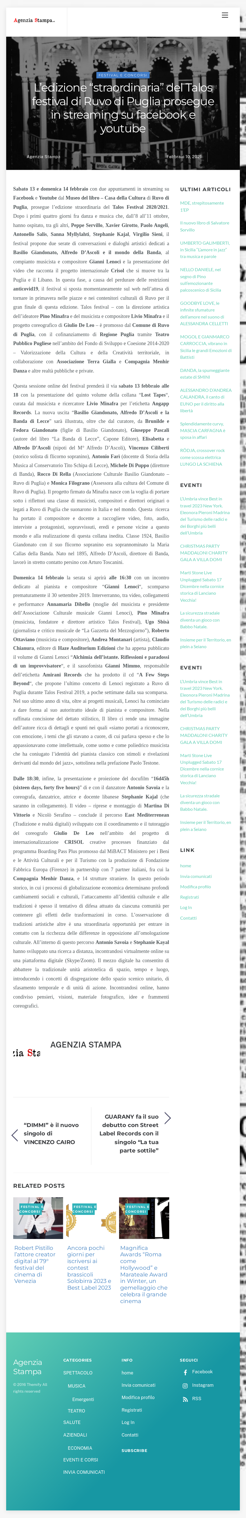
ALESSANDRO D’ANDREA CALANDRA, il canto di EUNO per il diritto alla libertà (206, 400)
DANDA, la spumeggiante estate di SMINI (204, 373)
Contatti (188, 917)
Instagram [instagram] (196, 1385)
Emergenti (83, 1399)
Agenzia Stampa (43, 156)
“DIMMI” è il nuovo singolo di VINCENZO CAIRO (51, 1133)
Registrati (189, 896)
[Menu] (225, 15)
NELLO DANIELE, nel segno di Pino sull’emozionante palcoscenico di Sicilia (200, 279)
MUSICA (76, 1386)
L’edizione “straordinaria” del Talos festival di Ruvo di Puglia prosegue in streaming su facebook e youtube (123, 108)
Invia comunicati (196, 876)
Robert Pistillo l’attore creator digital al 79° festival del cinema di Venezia (34, 1265)
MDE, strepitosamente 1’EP (202, 206)
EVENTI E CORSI (80, 1460)
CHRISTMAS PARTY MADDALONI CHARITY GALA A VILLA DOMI (204, 552)
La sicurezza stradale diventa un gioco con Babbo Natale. (200, 619)
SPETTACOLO (78, 1373)
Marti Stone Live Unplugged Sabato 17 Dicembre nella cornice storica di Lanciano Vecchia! (202, 586)
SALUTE (72, 1422)
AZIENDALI (75, 1435)
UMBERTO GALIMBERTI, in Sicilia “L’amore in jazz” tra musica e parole (205, 249)
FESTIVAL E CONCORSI (123, 75)
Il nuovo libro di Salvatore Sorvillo (204, 226)
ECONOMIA (80, 1448)
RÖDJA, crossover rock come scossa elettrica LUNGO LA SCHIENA (202, 457)
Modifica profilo (195, 886)
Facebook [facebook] (196, 1371)
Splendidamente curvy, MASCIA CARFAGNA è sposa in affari (202, 430)
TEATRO (76, 1411)
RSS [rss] (190, 1398)
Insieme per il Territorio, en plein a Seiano (205, 643)
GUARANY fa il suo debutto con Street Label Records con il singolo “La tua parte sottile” (129, 1133)
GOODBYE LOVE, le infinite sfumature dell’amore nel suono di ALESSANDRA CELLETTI (204, 313)
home (185, 865)
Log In (186, 907)
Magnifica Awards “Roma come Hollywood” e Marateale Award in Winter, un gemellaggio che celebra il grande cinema (144, 1274)
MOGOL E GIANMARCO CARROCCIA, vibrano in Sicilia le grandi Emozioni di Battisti (206, 347)
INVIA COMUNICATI (84, 1472)
